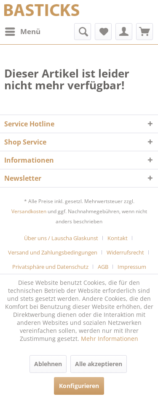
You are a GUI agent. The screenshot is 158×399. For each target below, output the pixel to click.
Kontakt (117, 238)
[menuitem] (22, 31)
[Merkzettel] (103, 31)
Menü (22, 30)
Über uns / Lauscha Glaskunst (61, 238)
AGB (103, 266)
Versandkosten (28, 211)
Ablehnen (48, 364)
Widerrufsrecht (125, 252)
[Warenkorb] (144, 31)
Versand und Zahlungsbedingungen (52, 252)
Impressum (132, 266)
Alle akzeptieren (98, 364)
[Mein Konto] (123, 31)
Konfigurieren (79, 386)
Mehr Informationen (109, 339)
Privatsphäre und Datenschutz (50, 266)
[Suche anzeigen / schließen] (82, 31)
